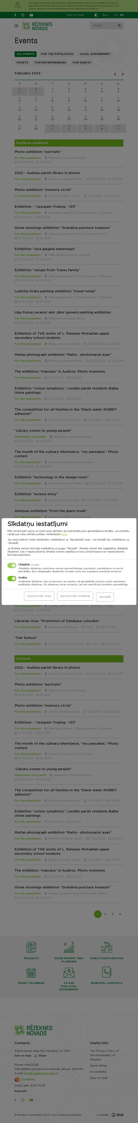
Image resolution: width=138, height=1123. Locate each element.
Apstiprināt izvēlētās (75, 597)
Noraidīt (105, 597)
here (64, 535)
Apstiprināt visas (39, 597)
